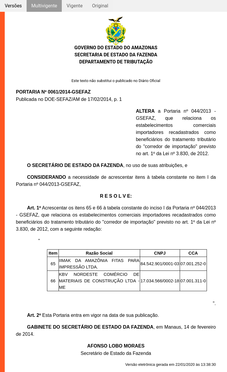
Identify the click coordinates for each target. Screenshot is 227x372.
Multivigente (44, 6)
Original (100, 6)
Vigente (74, 6)
